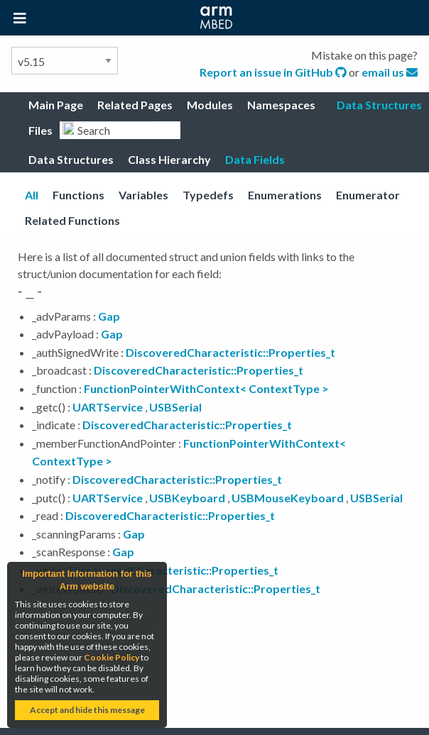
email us (390, 72)
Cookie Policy (111, 657)
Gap (109, 316)
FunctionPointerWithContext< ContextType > (206, 388)
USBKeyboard (187, 497)
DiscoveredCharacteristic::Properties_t (230, 352)
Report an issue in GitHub (274, 72)
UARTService (107, 407)
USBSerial (175, 407)
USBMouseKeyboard (288, 497)
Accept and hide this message (87, 709)
